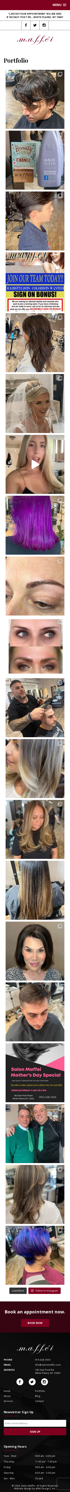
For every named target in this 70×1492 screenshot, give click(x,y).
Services (8, 1401)
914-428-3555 (43, 1359)
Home (7, 1391)
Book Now (35, 1323)
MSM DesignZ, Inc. (46, 1488)
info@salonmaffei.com (48, 1364)
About (7, 1396)
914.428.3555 (53, 13)
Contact (39, 1401)
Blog (37, 1396)
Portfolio (40, 1391)
